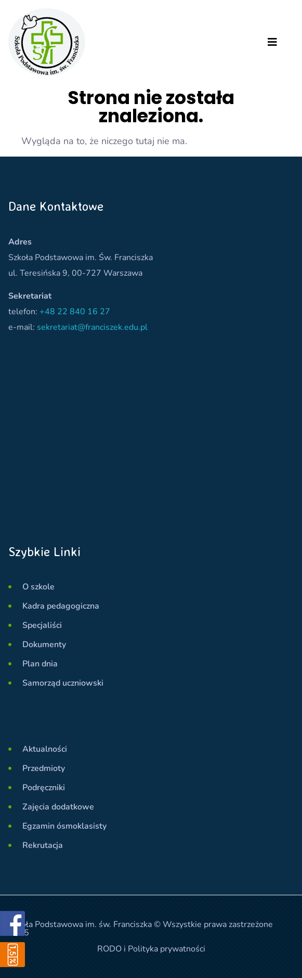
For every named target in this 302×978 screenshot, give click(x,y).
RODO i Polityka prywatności (151, 949)
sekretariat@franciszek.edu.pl (92, 327)
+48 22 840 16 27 (75, 311)
